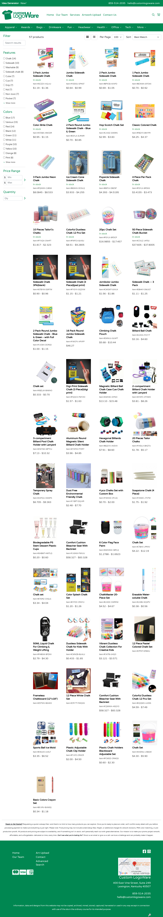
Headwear (85, 27)
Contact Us (109, 14)
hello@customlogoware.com (143, 3)
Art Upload (42, 852)
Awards (27, 27)
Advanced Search (42, 863)
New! (23, 3)
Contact (40, 857)
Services (75, 14)
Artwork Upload (91, 14)
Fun (71, 27)
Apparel (11, 27)
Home (50, 14)
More (141, 27)
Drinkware (56, 27)
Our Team (62, 14)
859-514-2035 (117, 3)
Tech (129, 27)
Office (116, 27)
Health (102, 27)
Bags (40, 27)
